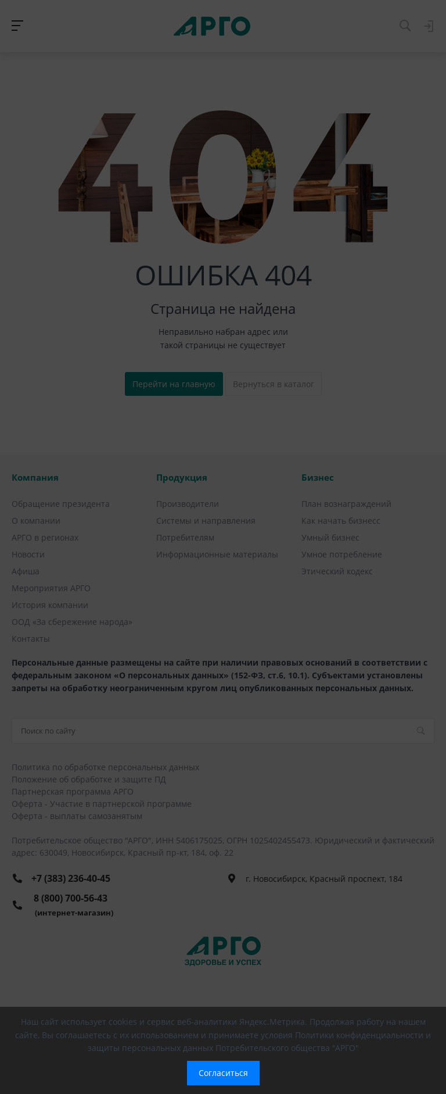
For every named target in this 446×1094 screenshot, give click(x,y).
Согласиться (223, 1072)
